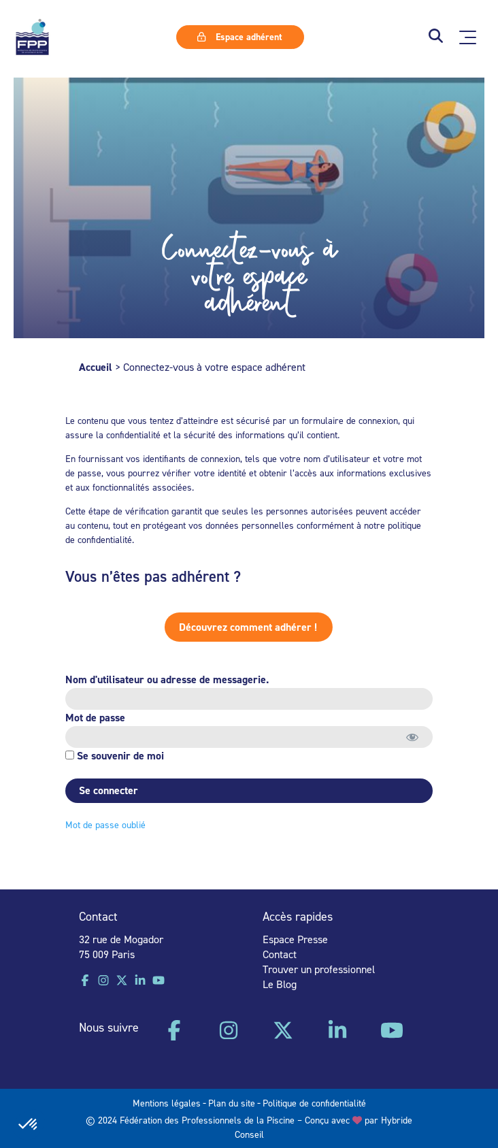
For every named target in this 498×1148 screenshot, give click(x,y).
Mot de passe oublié (103, 824)
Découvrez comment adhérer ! (222, 627)
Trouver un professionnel (319, 969)
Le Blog (280, 984)
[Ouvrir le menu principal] (467, 37)
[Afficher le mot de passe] (411, 737)
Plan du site (231, 1103)
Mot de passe (93, 717)
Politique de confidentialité (314, 1103)
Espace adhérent (239, 37)
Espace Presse (295, 939)
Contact (280, 954)
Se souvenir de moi (112, 756)
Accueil (95, 367)
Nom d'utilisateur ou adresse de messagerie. (165, 679)
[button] (436, 37)
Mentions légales (167, 1103)
